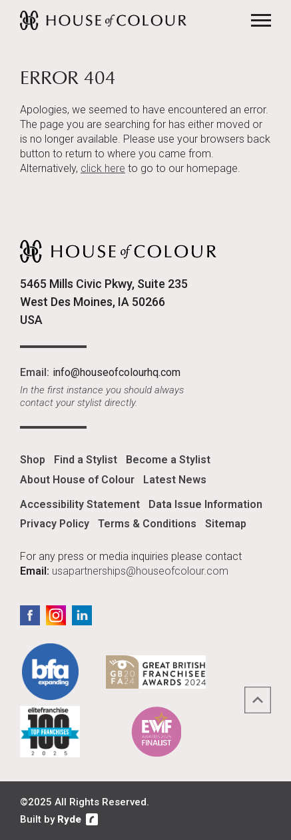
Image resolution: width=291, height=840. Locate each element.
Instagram (56, 615)
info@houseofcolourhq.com (116, 372)
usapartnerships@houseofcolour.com (140, 571)
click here (103, 168)
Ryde (69, 819)
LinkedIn (82, 615)
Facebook (30, 615)
